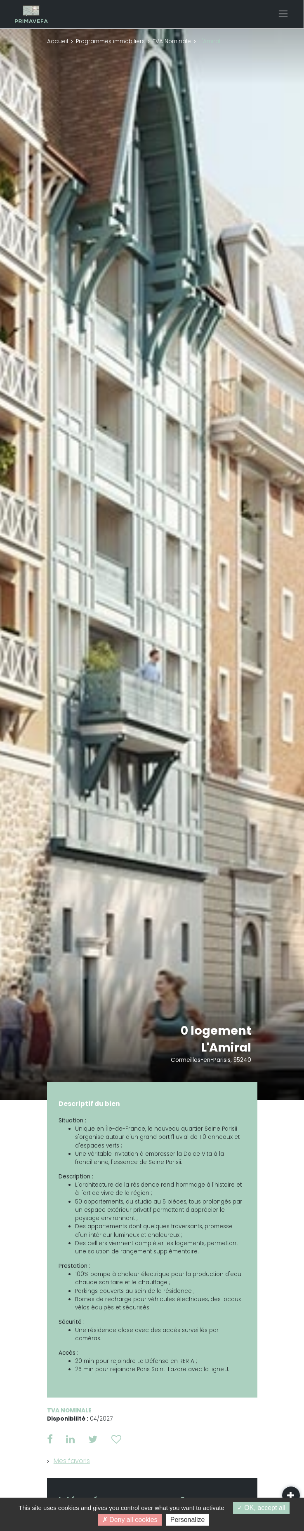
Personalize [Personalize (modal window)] (187, 1519)
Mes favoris (72, 1461)
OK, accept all (261, 1507)
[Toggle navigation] (283, 13)
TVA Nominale (172, 41)
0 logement (216, 1030)
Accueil (57, 41)
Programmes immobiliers (110, 41)
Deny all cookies (130, 1519)
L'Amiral (226, 1047)
